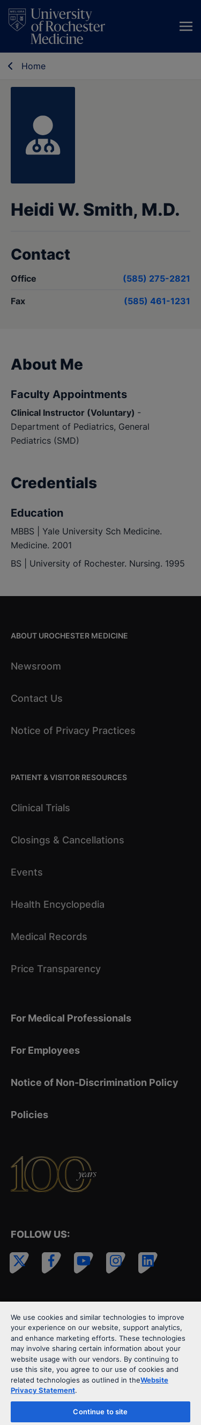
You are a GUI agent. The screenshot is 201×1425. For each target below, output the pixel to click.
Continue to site (100, 1411)
